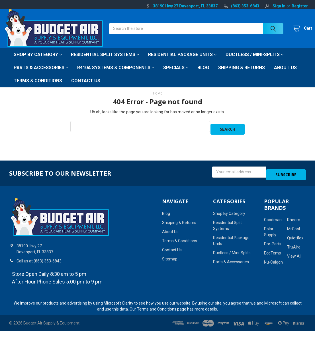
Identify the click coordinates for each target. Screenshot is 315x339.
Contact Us (85, 87)
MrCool (293, 229)
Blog (203, 74)
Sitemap (169, 260)
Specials (175, 74)
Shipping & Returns (241, 74)
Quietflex (295, 239)
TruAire (293, 248)
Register (300, 6)
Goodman (273, 220)
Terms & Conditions (38, 87)
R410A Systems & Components (115, 74)
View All (294, 257)
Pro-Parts (272, 245)
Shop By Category (38, 60)
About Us (285, 74)
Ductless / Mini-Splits (254, 60)
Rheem (293, 220)
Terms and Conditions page (161, 310)
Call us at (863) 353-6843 (39, 262)
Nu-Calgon (273, 263)
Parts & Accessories (41, 74)
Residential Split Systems (105, 60)
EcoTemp (272, 254)
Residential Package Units (182, 60)
